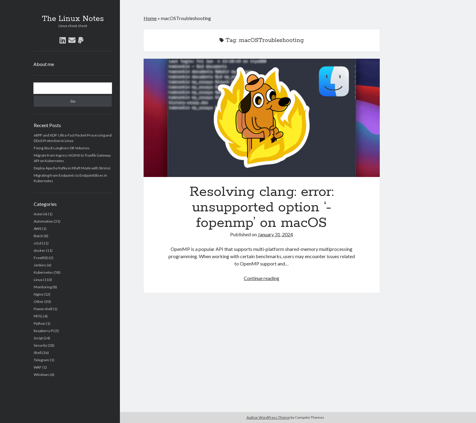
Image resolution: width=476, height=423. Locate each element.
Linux (38, 279)
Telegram (41, 360)
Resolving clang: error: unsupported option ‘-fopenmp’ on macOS (262, 118)
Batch (38, 236)
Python (39, 323)
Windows (41, 374)
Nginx (38, 294)
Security (40, 345)
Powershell (43, 309)
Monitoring (43, 287)
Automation (43, 221)
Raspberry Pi (44, 330)
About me (43, 64)
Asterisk (40, 214)
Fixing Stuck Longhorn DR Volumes (62, 148)
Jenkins (40, 265)
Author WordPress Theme (268, 417)
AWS (37, 228)
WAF (38, 367)
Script (38, 338)
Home (150, 18)
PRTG (38, 316)
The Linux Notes (73, 19)
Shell (38, 352)
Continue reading (261, 278)
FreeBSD (41, 257)
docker (39, 250)
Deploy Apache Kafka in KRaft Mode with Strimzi (72, 168)
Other (39, 301)
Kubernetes (43, 272)
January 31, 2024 (275, 234)
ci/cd (37, 243)
